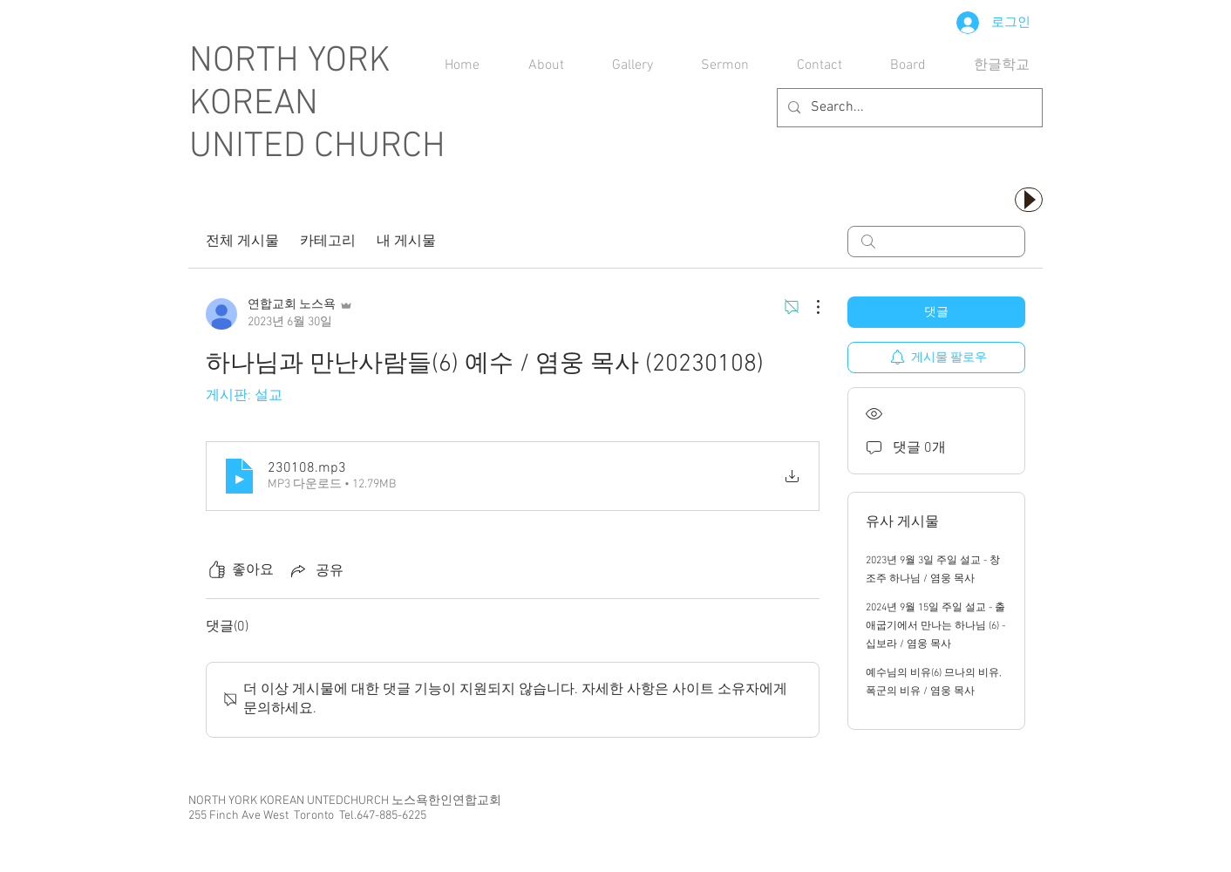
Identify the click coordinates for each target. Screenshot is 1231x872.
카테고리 (328, 241)
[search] (936, 241)
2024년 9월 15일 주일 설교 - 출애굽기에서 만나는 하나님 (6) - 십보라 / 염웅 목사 (935, 626)
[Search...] (908, 107)
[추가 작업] (809, 306)
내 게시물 (406, 241)
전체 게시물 (242, 241)
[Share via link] (315, 570)
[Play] (1029, 199)
